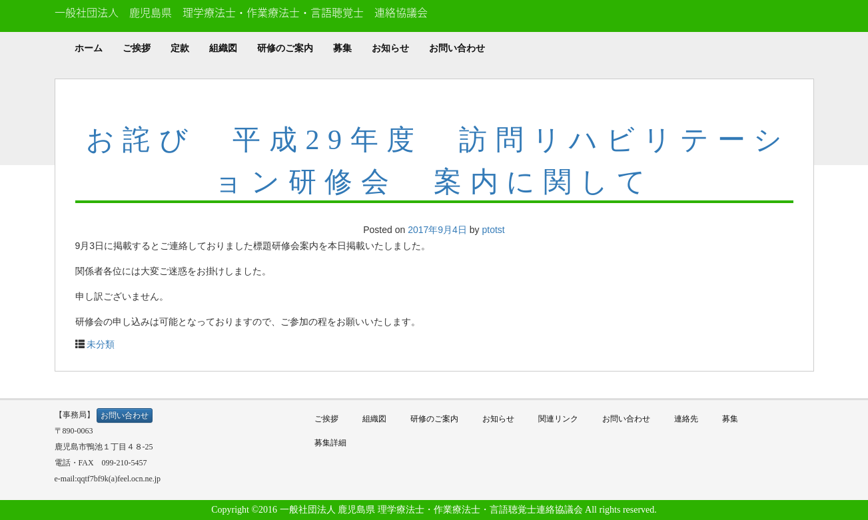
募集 (342, 48)
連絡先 (686, 418)
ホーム (89, 48)
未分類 (101, 344)
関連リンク (558, 418)
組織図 (223, 48)
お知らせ (390, 48)
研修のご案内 (285, 48)
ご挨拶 (137, 48)
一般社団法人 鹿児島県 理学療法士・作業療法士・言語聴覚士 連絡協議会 (241, 12)
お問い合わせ (457, 48)
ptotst (493, 229)
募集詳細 (330, 442)
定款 (180, 48)
